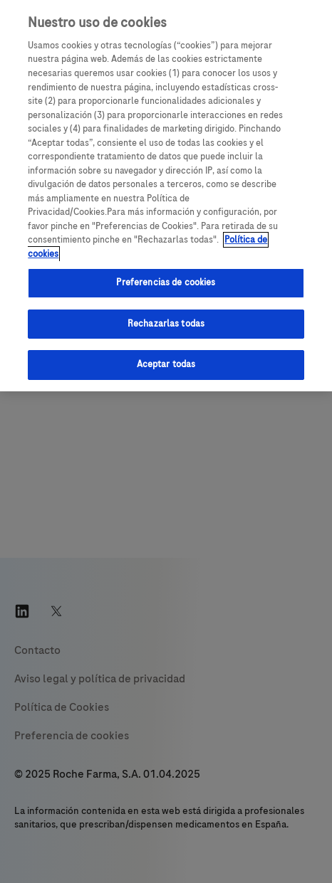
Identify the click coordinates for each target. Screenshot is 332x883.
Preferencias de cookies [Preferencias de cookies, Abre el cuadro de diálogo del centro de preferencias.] (165, 282)
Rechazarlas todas (166, 323)
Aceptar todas (166, 364)
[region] (166, 195)
